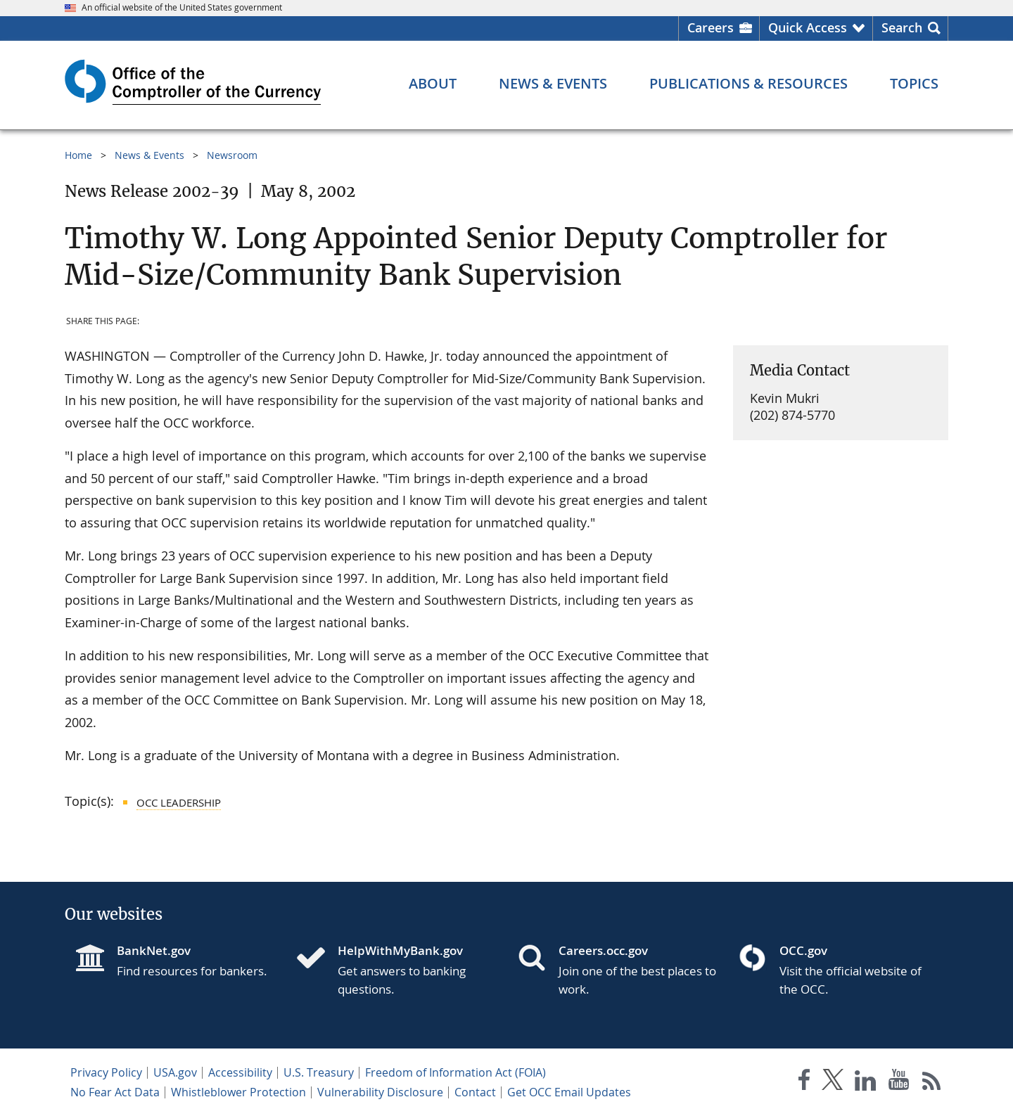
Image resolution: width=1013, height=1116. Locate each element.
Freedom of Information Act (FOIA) (455, 1072)
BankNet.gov (154, 950)
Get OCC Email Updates (569, 1092)
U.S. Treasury (318, 1072)
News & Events (149, 155)
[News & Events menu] (553, 83)
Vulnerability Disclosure (380, 1092)
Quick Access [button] (807, 27)
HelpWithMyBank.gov (400, 950)
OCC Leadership (178, 802)
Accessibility (240, 1072)
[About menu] (432, 83)
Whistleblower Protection (238, 1092)
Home (78, 155)
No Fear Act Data (115, 1092)
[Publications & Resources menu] (748, 83)
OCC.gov (803, 950)
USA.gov (175, 1072)
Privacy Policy (106, 1072)
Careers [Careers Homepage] (710, 27)
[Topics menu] (914, 83)
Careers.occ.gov (603, 950)
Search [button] (901, 27)
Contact (475, 1092)
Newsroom (232, 155)
